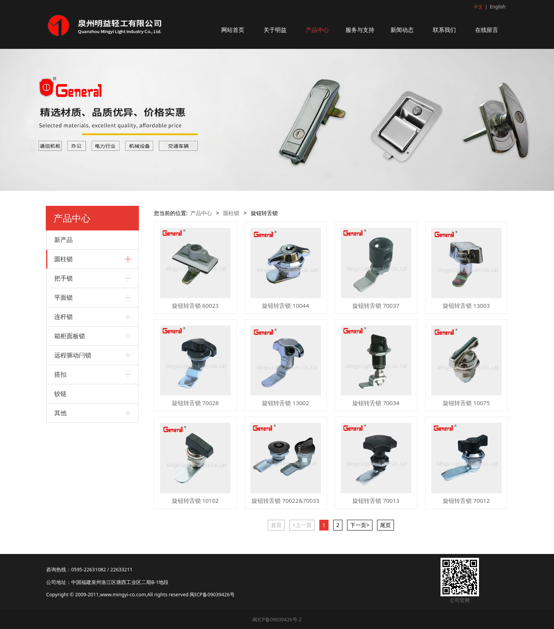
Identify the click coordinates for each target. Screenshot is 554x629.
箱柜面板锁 (69, 336)
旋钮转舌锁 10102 (195, 500)
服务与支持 (359, 29)
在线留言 (486, 29)
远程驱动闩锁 (72, 355)
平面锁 (63, 297)
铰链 (60, 393)
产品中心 (317, 29)
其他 (60, 413)
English (498, 6)
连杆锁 (63, 316)
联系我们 (444, 29)
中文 (478, 6)
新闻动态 (402, 29)
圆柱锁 (63, 259)
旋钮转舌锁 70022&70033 (285, 500)
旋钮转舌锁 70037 (375, 305)
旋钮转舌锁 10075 (466, 403)
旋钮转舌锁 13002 (285, 403)
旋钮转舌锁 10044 (285, 305)
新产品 (63, 239)
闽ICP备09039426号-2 (277, 619)
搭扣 (60, 374)
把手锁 (63, 278)
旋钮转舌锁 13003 (466, 305)
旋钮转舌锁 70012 (466, 500)
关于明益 (275, 29)
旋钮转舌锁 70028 (195, 403)
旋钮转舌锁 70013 (375, 500)
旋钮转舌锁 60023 (195, 305)
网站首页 (232, 29)
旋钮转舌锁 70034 (375, 403)
